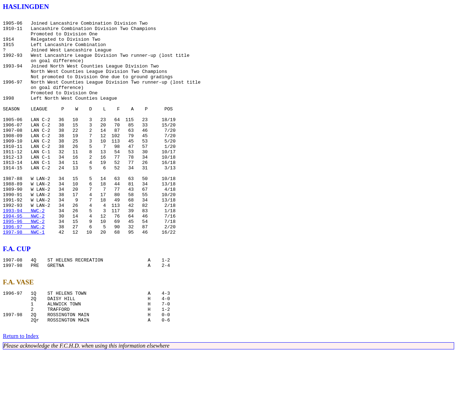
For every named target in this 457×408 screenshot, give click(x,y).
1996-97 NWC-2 (24, 269)
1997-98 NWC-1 (24, 276)
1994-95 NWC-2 (24, 256)
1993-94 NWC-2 (24, 250)
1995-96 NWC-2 (24, 263)
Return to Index (21, 392)
